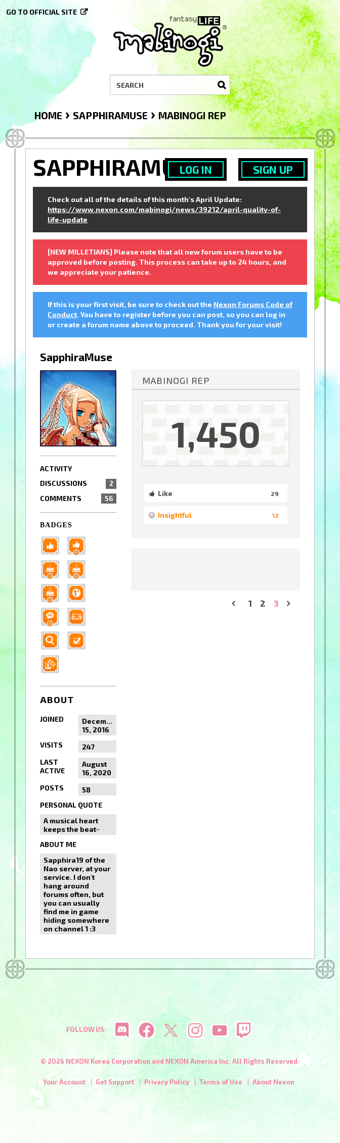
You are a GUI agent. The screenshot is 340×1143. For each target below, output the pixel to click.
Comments (78, 498)
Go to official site (41, 12)
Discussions (78, 483)
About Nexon (273, 1082)
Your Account (64, 1082)
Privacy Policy (166, 1082)
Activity (56, 468)
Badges (56, 525)
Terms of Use (220, 1082)
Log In (196, 169)
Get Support (115, 1082)
